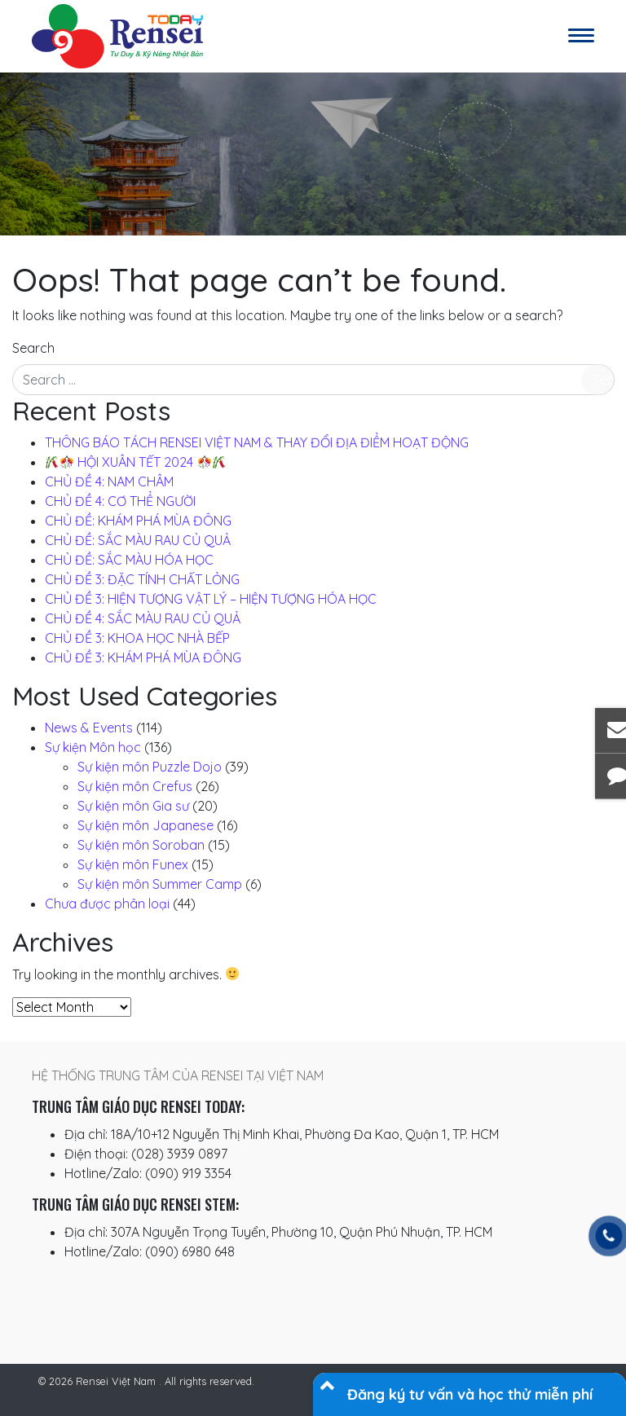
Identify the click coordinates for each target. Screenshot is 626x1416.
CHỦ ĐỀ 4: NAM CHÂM (109, 481)
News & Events (89, 727)
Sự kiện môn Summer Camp (159, 884)
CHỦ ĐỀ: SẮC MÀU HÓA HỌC (129, 560)
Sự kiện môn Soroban (141, 845)
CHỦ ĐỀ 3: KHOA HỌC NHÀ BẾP (137, 638)
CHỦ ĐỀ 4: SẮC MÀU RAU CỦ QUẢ (142, 618)
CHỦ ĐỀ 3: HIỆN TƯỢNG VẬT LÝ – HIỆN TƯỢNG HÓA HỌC (211, 599)
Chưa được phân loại (107, 903)
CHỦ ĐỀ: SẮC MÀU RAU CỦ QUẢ (138, 540)
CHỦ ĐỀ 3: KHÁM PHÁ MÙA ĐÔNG (143, 657)
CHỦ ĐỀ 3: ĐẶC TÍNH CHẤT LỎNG (142, 579)
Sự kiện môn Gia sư (133, 806)
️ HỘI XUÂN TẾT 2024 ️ (136, 462)
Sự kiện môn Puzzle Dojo (149, 767)
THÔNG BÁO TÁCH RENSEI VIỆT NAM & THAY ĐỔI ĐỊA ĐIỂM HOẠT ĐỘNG (257, 442)
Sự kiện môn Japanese (145, 825)
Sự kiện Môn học (93, 747)
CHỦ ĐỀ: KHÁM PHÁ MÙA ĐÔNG (138, 520)
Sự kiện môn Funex (132, 864)
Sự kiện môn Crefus (134, 786)
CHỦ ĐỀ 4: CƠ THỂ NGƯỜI (120, 501)
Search (33, 348)
